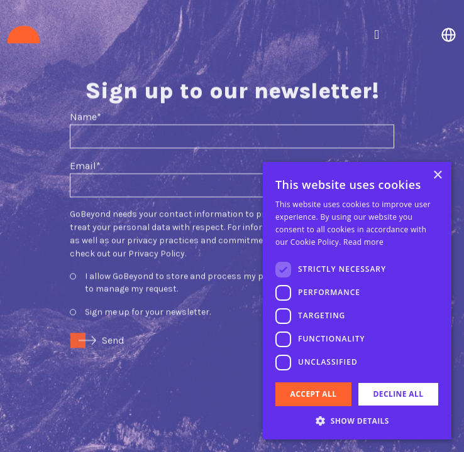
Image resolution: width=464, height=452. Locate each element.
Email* (85, 154)
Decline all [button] (398, 394)
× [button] (437, 175)
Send (113, 329)
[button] (357, 420)
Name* (85, 105)
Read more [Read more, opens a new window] (363, 242)
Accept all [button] (313, 394)
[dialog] (357, 300)
